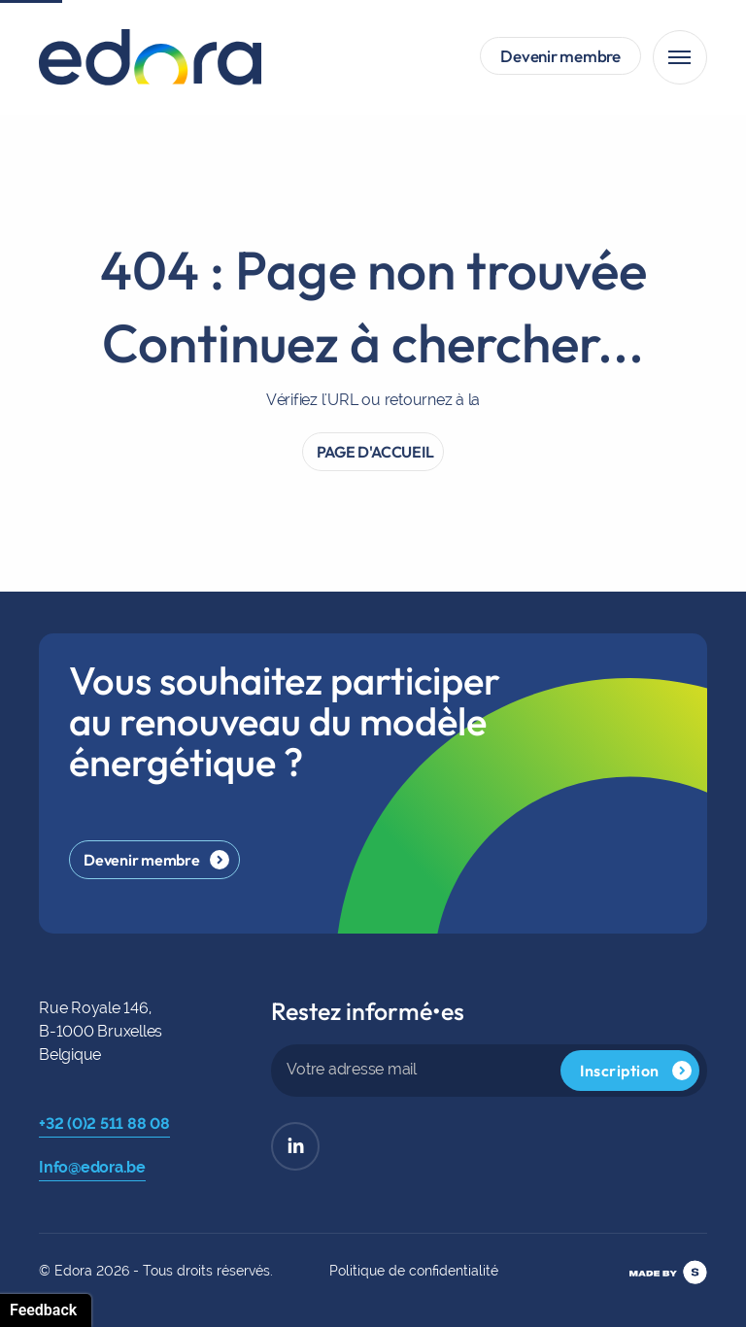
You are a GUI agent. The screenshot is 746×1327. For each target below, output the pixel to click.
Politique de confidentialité (413, 1270)
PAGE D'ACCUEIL (375, 465)
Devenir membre (560, 56)
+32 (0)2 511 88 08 (104, 1123)
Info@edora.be (92, 1167)
